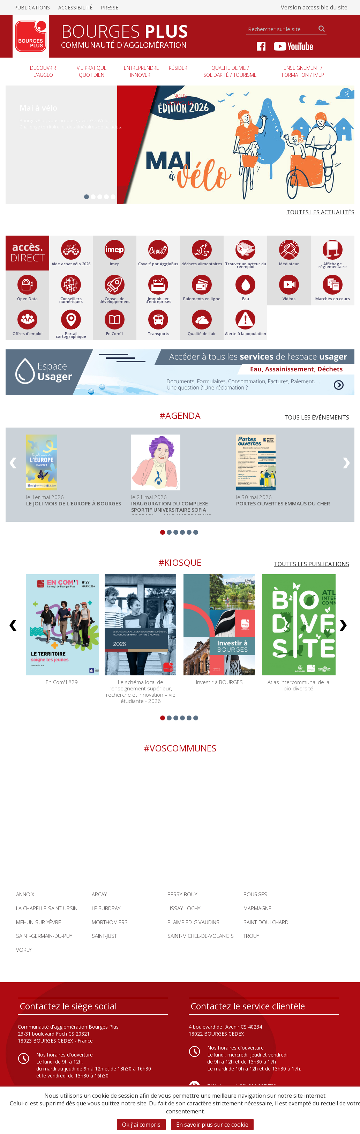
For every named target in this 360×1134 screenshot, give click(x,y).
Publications (32, 7)
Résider (178, 68)
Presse (109, 7)
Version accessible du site (314, 7)
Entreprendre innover (141, 71)
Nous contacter (180, 99)
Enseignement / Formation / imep (303, 71)
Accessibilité (75, 7)
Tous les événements (316, 417)
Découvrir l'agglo (43, 71)
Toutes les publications (311, 564)
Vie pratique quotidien (92, 71)
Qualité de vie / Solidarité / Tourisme (230, 71)
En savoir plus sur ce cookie (212, 1124)
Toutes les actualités (320, 212)
